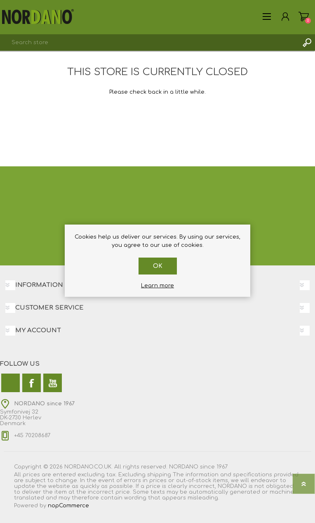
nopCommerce (68, 506)
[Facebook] (31, 383)
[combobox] (149, 42)
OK (157, 266)
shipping (159, 475)
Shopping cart (303, 16)
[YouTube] (52, 383)
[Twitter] (10, 383)
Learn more (157, 286)
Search (307, 42)
